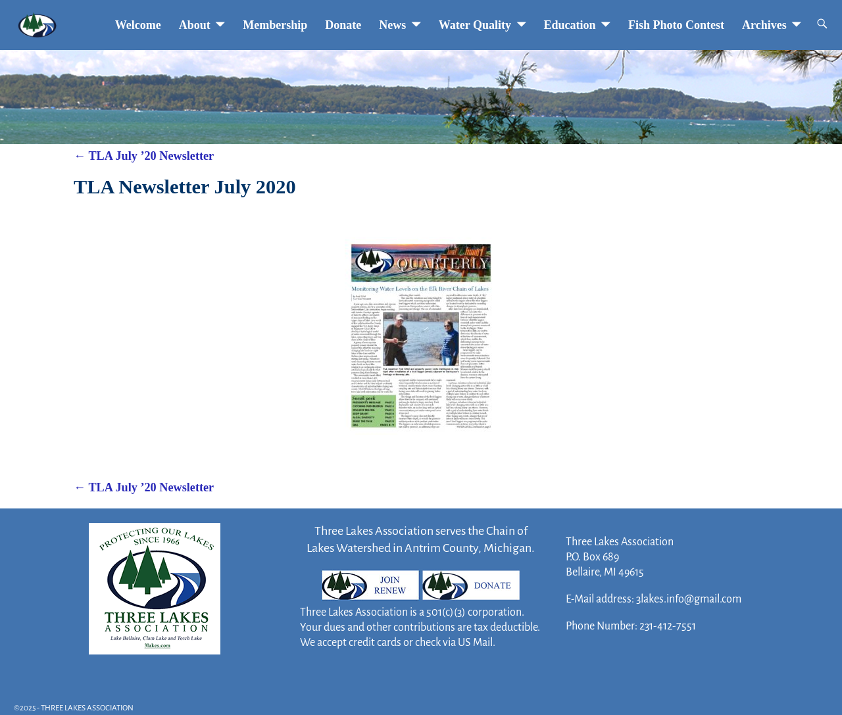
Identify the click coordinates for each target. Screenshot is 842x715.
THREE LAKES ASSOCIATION (87, 708)
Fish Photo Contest (676, 25)
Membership (275, 25)
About (194, 25)
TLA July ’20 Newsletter (144, 155)
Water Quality (475, 25)
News (392, 25)
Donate (343, 25)
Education (570, 25)
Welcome (138, 25)
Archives (764, 25)
